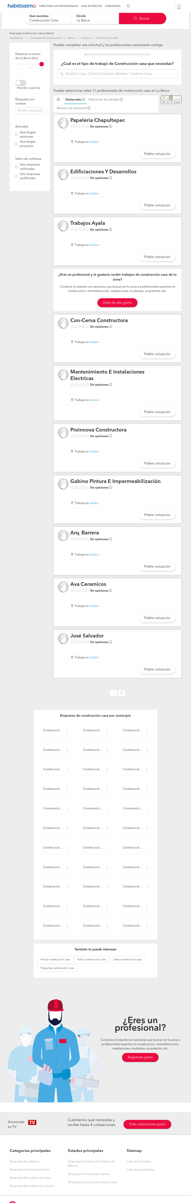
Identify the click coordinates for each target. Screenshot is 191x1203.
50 (29, 68)
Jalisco (71, 38)
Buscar (142, 18)
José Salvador (87, 636)
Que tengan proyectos (28, 144)
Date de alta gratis (117, 302)
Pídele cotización (157, 154)
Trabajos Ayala (87, 223)
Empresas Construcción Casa (29, 1169)
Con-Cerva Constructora (99, 320)
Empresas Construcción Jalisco (89, 1174)
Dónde (81, 16)
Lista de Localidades (140, 1169)
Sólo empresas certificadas (30, 176)
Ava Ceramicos (88, 584)
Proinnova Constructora (98, 430)
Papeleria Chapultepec (97, 120)
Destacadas (73, 99)
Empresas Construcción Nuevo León (92, 1182)
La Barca (85, 38)
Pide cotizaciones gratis (147, 1124)
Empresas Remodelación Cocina (32, 1186)
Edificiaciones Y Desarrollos (103, 172)
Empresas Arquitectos (24, 1161)
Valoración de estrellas (103, 99)
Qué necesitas (38, 16)
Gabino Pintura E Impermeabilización (115, 481)
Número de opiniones (72, 108)
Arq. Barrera (84, 533)
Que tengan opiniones (28, 134)
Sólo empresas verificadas (30, 167)
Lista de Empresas (139, 1161)
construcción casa (55, 959)
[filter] (29, 64)
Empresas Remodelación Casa (30, 1178)
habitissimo (16, 38)
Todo (42, 68)
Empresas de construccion (46, 38)
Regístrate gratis (140, 1057)
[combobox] (48, 18)
